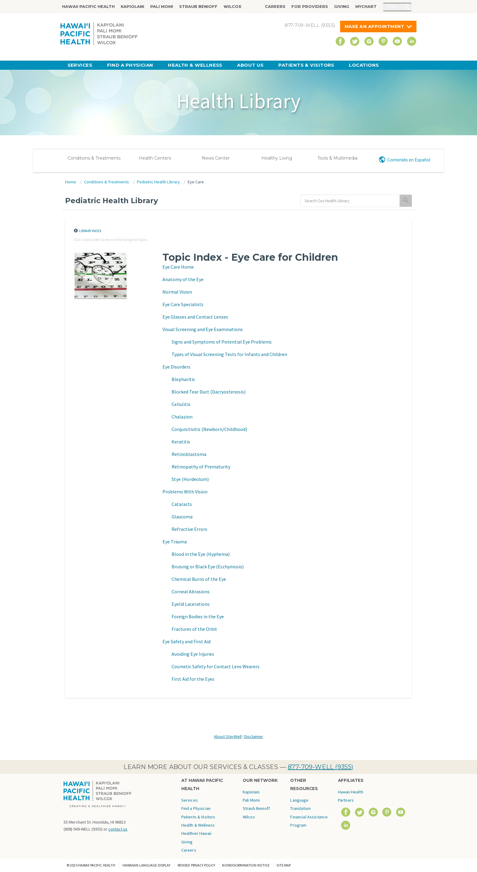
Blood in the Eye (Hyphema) (201, 554)
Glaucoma (182, 517)
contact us (117, 829)
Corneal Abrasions (191, 591)
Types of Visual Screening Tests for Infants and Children (229, 354)
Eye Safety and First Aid (186, 641)
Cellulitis (181, 404)
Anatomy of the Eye (183, 279)
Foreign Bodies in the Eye (198, 616)
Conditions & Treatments (94, 158)
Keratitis (181, 442)
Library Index (90, 230)
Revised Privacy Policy (196, 865)
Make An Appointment (375, 26)
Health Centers (155, 158)
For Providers (309, 6)
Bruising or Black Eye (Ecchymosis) (208, 566)
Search (395, 6)
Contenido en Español (408, 160)
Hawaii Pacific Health (88, 6)
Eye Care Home (178, 267)
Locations (364, 65)
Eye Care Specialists (183, 304)
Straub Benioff (198, 6)
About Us (250, 65)
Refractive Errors (189, 529)
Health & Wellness (195, 65)
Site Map (284, 865)
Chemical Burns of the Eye (199, 579)
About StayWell (228, 736)
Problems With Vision (184, 492)
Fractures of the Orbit (194, 629)
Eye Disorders (176, 367)
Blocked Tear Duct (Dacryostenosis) (208, 392)
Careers (275, 6)
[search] (350, 201)
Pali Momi (161, 6)
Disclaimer (253, 736)
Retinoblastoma (189, 454)
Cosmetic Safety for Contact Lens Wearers (215, 666)
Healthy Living (276, 158)
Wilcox (232, 6)
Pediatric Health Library (158, 182)
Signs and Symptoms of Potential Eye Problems (222, 342)
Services (80, 65)
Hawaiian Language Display (147, 865)
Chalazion (182, 417)
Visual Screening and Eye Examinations (202, 329)
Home (70, 182)
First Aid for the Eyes (193, 679)
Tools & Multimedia (337, 158)
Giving (341, 6)
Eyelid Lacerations (191, 604)
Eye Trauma (174, 541)
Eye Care (196, 182)
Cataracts (182, 504)
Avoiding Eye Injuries (193, 654)
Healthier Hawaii (196, 833)
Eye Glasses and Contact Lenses (195, 317)
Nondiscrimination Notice (246, 865)
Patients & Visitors (306, 65)
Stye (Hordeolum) (190, 479)
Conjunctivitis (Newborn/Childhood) (209, 429)
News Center (216, 158)
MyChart (366, 6)
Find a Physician (130, 65)
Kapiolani (132, 6)
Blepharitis (183, 379)
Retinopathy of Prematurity (201, 467)
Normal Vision (177, 292)
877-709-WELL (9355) (320, 767)
